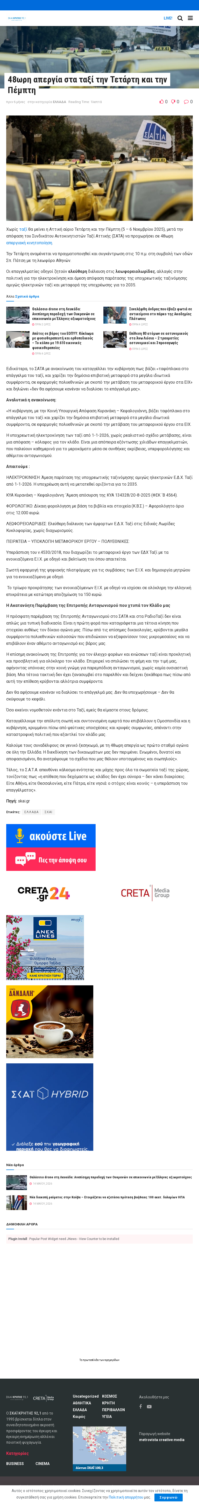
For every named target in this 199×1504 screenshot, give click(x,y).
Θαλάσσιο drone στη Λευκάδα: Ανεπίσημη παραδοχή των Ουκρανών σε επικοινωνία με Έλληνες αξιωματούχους (64, 313)
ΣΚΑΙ (48, 812)
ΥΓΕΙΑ (107, 1417)
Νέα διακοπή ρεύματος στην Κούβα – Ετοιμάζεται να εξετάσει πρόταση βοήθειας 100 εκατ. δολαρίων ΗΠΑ (107, 1197)
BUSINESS (15, 1464)
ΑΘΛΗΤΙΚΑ (82, 1403)
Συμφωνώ (168, 1497)
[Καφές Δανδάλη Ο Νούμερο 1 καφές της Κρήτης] (49, 1021)
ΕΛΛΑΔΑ (59, 102)
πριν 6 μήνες (15, 102)
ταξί (23, 229)
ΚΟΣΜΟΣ (109, 1396)
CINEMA (42, 1464)
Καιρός (79, 1417)
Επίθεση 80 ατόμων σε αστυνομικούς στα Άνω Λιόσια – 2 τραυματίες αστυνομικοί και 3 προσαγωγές (158, 338)
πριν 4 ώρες (138, 324)
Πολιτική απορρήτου (126, 1497)
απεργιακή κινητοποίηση (29, 242)
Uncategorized (86, 1396)
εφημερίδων (112, 1360)
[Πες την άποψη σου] (51, 859)
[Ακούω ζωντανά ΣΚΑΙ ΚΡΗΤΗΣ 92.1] (51, 835)
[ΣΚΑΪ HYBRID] (49, 1106)
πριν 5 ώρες (138, 349)
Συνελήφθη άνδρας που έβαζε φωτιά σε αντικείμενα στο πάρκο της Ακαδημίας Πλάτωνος (160, 313)
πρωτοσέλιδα (91, 1360)
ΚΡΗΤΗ (108, 1403)
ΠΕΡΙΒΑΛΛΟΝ (113, 1410)
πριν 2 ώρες (41, 324)
